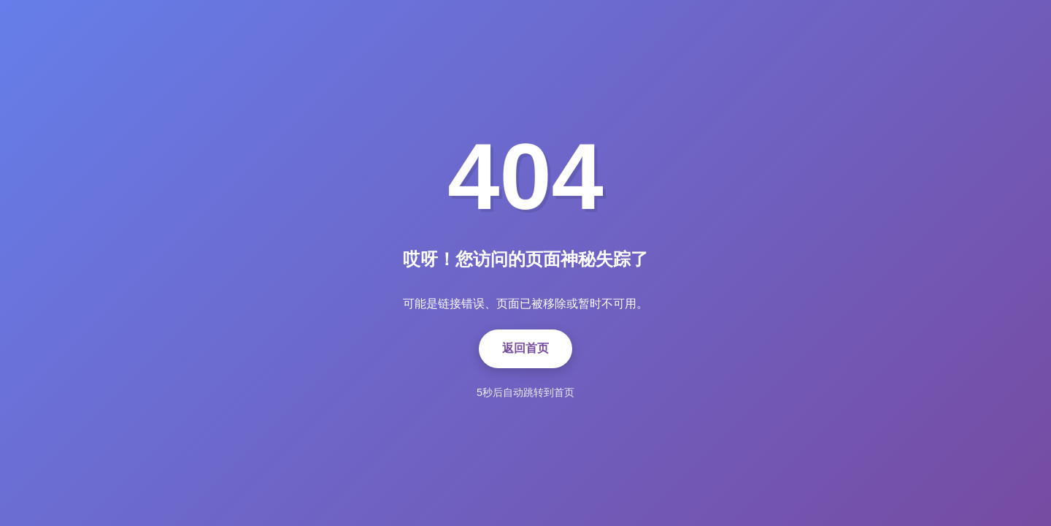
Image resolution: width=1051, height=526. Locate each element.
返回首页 (525, 348)
